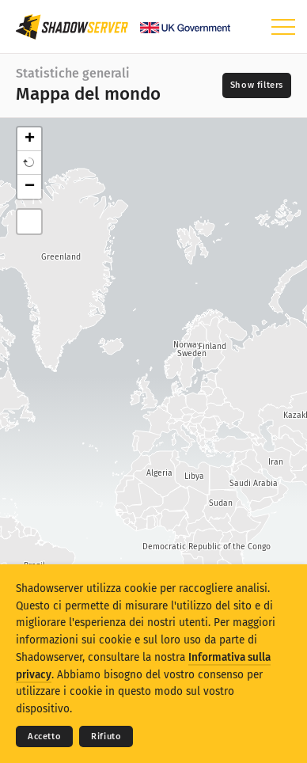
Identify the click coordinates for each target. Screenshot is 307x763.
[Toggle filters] (256, 85)
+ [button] (30, 139)
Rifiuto (106, 736)
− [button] (30, 187)
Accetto (44, 736)
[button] (29, 163)
